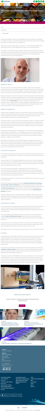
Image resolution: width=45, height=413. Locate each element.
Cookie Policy (18, 410)
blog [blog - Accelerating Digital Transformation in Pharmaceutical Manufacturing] (1, 328)
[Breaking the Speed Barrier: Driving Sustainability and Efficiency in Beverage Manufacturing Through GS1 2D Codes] (11, 318)
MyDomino (14, 395)
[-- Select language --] (22, 33)
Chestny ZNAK (13, 100)
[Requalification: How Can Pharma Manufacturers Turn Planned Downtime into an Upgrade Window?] (34, 318)
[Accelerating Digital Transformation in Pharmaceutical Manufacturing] (22, 336)
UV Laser (3, 389)
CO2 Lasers (3, 380)
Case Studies (33, 382)
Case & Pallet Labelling (6, 377)
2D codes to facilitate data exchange (12, 216)
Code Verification (4, 379)
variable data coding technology (8, 249)
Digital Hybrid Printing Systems (22, 379)
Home (32, 377)
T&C (33, 410)
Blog (32, 380)
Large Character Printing (6, 385)
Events (32, 383)
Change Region (24, 407)
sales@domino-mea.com (8, 365)
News (32, 385)
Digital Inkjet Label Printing (22, 380)
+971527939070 (6, 363)
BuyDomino (5, 395)
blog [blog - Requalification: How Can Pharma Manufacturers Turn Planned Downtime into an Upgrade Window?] (24, 310)
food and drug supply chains (8, 188)
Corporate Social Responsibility (37, 379)
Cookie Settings (37, 410)
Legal (31, 410)
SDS (21, 395)
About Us (33, 386)
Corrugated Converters (21, 377)
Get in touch (22, 22)
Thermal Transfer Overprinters (7, 388)
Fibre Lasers (3, 383)
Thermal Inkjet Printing (6, 386)
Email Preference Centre (25, 410)
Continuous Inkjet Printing (6, 382)
